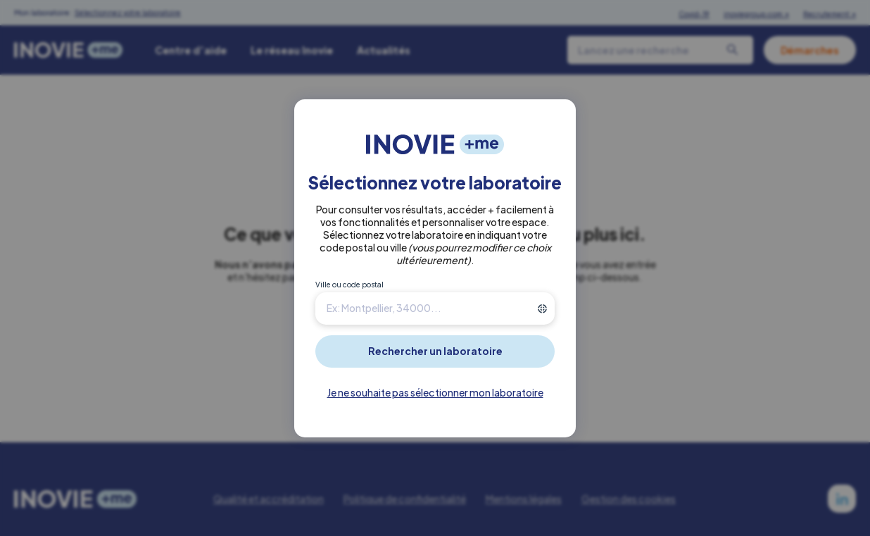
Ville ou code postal (349, 284)
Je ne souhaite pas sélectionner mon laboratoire (435, 392)
